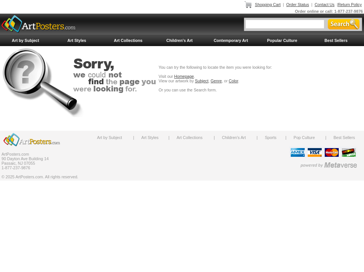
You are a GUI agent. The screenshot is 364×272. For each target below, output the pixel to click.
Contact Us (325, 4)
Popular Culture (282, 40)
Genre (216, 81)
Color (233, 81)
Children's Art (180, 40)
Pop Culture (304, 137)
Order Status (297, 4)
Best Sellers (335, 40)
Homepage (184, 76)
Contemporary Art (231, 40)
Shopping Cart (268, 4)
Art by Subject (25, 40)
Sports (270, 137)
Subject (201, 81)
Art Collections (128, 40)
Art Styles (77, 40)
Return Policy (350, 4)
